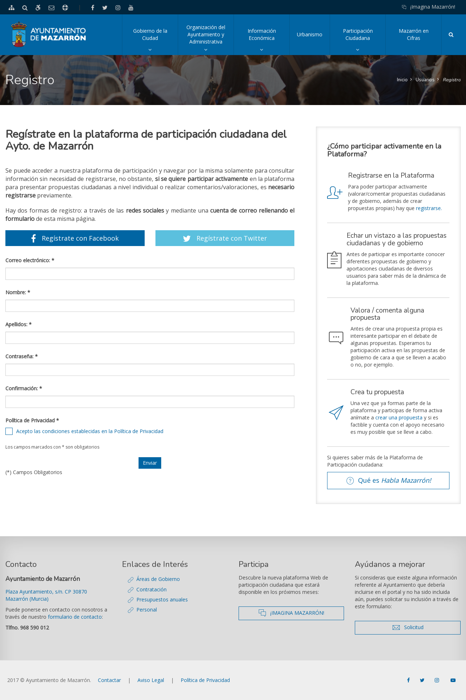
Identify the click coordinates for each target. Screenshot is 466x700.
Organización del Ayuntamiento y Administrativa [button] (210, 39)
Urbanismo (309, 34)
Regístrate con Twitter (225, 238)
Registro (452, 80)
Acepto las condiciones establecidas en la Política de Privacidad (89, 431)
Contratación (151, 589)
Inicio (402, 80)
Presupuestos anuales (162, 599)
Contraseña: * (21, 356)
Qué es (391, 480)
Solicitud (423, 627)
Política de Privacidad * (32, 420)
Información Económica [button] (269, 41)
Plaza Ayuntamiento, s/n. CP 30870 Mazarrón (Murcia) (46, 595)
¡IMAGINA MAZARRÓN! (301, 613)
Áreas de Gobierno (158, 579)
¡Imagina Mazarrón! (428, 6)
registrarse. (429, 208)
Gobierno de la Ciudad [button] (155, 41)
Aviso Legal (150, 680)
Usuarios (425, 80)
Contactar (109, 680)
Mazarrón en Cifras (414, 34)
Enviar (150, 462)
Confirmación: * (23, 388)
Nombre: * (17, 292)
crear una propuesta (398, 417)
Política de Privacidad (205, 680)
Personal (146, 609)
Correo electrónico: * (29, 260)
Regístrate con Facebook (75, 238)
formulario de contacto (75, 616)
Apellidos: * (18, 324)
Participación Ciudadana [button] (364, 41)
